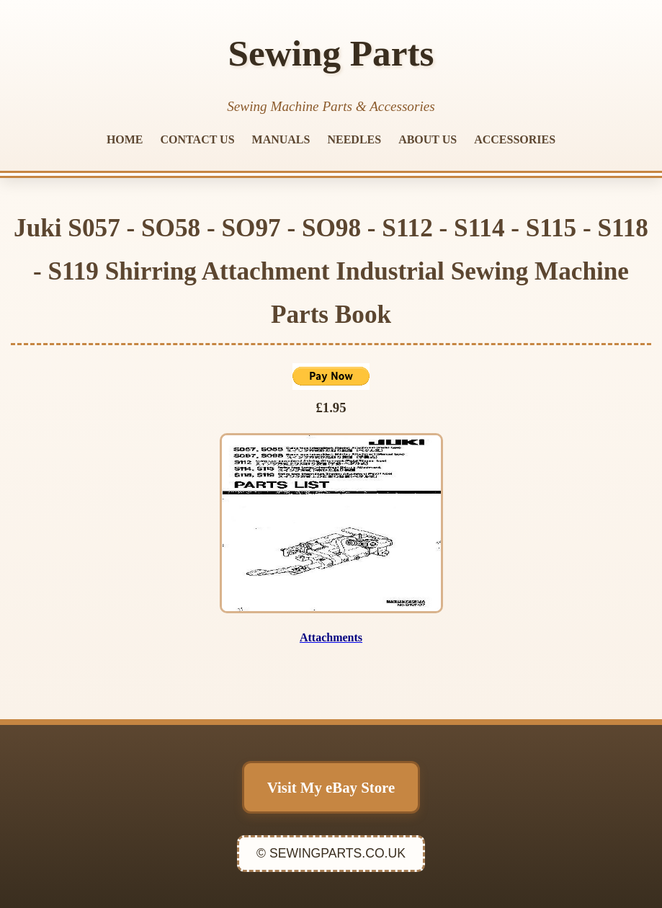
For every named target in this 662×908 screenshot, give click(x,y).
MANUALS (281, 139)
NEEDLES (354, 139)
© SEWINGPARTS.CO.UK (331, 853)
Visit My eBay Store (331, 787)
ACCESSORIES (514, 139)
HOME (125, 139)
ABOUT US (427, 139)
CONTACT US (198, 139)
